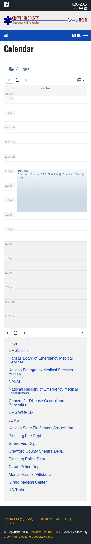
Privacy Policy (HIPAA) (18, 519)
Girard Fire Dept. (23, 444)
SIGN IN (9, 523)
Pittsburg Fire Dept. (25, 436)
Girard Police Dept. (25, 467)
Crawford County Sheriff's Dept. (36, 451)
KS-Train (16, 490)
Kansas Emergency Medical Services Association (41, 372)
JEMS (14, 420)
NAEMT (15, 382)
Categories (23, 69)
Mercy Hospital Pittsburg (30, 474)
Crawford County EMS (45, 532)
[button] (82, 333)
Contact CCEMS (49, 519)
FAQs (68, 519)
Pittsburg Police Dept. (27, 459)
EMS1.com (18, 351)
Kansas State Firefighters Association (41, 428)
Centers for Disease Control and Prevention (36, 403)
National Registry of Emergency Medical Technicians (43, 391)
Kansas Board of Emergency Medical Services (41, 360)
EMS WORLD (21, 413)
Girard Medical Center (28, 482)
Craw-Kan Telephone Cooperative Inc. (28, 536)
